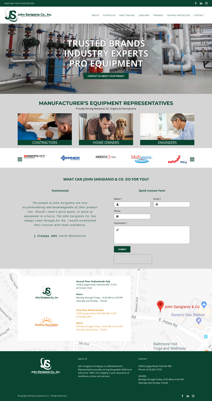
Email (157, 198)
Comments (120, 223)
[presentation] (133, 259)
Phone (117, 210)
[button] (20, 159)
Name (118, 198)
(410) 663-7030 (28, 3)
